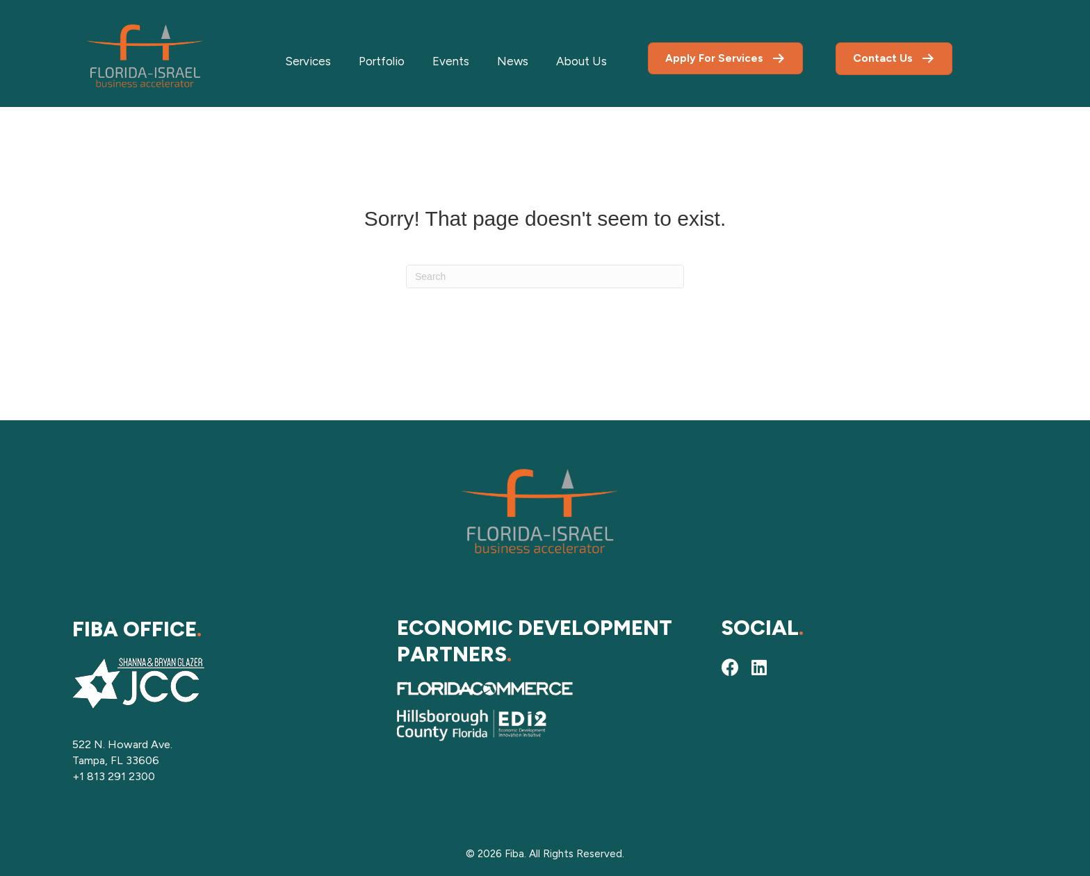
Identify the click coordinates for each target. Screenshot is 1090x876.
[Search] (545, 276)
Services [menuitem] (308, 61)
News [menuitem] (512, 61)
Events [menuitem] (450, 61)
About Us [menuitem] (581, 61)
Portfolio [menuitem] (382, 61)
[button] (729, 667)
